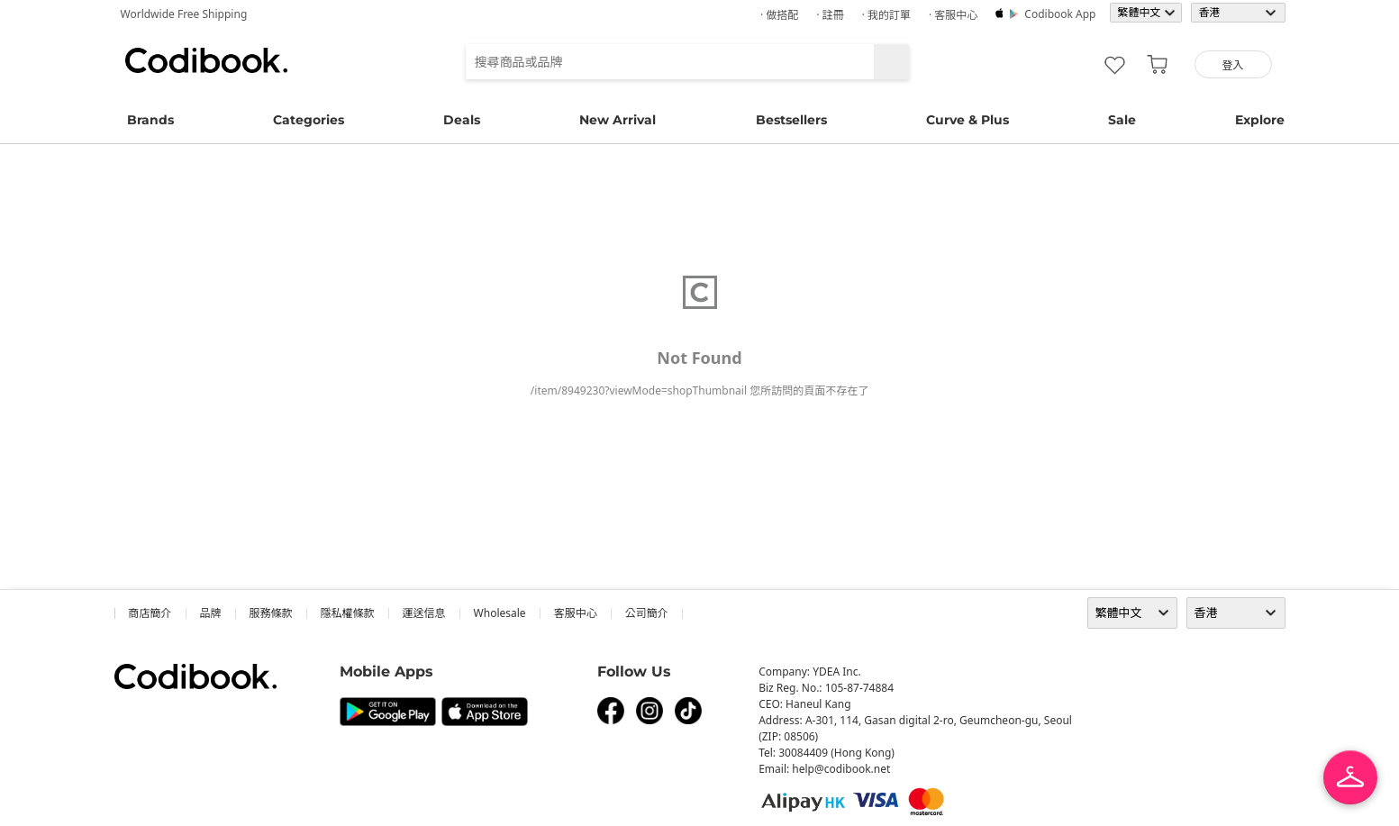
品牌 (211, 613)
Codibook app (1059, 14)
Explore (1260, 120)
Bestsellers (791, 120)
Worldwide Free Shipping (184, 14)
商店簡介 (150, 613)
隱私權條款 (348, 613)
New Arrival (617, 120)
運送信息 (424, 613)
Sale (1122, 120)
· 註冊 (829, 15)
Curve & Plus (967, 120)
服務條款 (271, 613)
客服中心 (575, 613)
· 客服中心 (953, 15)
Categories (308, 120)
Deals (461, 120)
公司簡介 (646, 613)
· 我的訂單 (886, 15)
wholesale (500, 613)
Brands (150, 120)
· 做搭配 (779, 15)
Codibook (206, 60)
